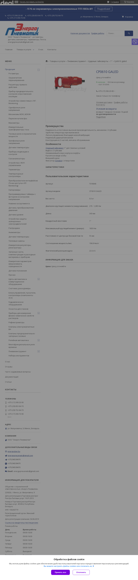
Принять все (60, 572)
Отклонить (81, 572)
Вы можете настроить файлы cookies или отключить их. (68, 566)
